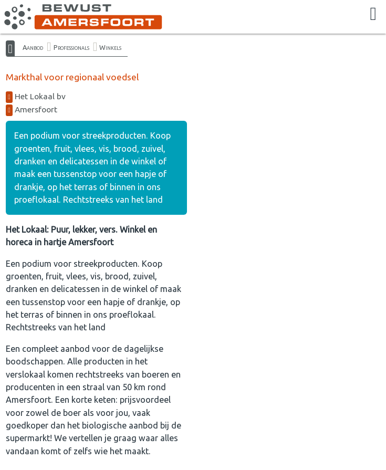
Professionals (71, 47)
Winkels (110, 47)
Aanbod (33, 47)
